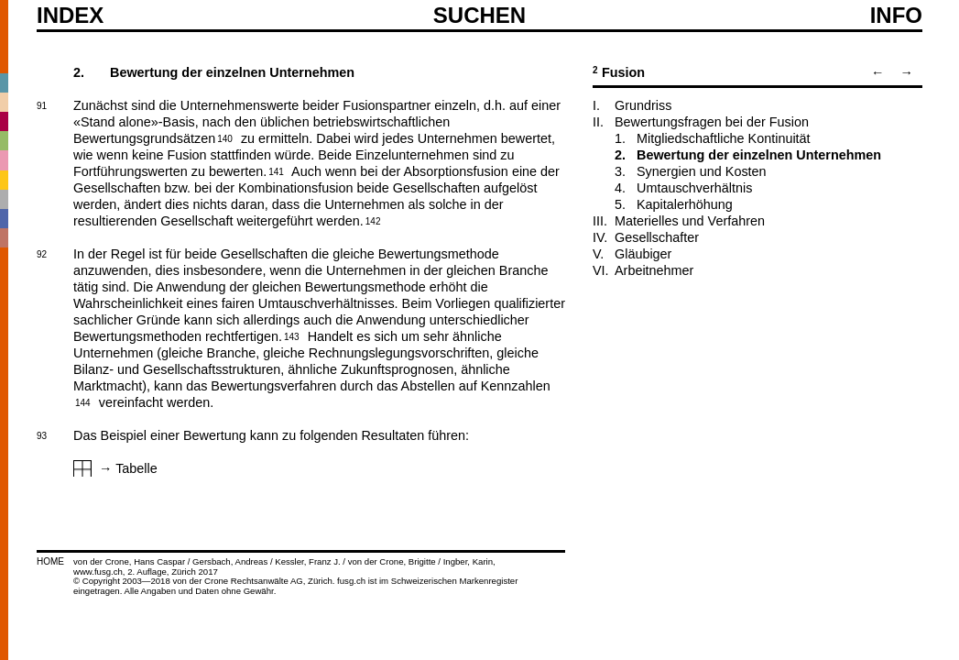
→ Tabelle (128, 468)
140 (225, 137)
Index (70, 16)
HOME (50, 561)
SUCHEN (479, 15)
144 (83, 401)
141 (276, 170)
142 (373, 220)
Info (896, 16)
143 (292, 335)
